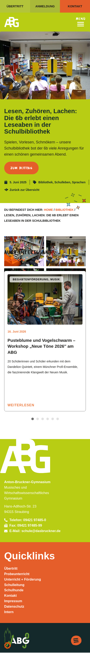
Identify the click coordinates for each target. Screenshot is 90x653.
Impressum (13, 601)
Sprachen (79, 182)
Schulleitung (14, 585)
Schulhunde (14, 590)
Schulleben (62, 182)
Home (48, 209)
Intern (9, 612)
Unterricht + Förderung (22, 579)
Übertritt (11, 568)
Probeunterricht (17, 574)
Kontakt (10, 596)
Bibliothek (45, 182)
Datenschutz (14, 606)
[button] (32, 419)
